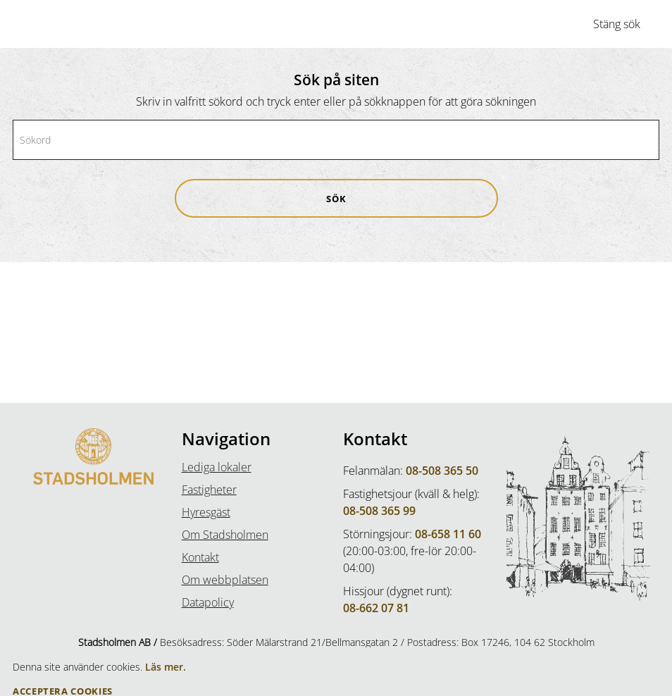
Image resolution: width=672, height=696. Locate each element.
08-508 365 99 (379, 510)
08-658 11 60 (448, 534)
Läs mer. (165, 666)
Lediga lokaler (216, 467)
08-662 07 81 (376, 608)
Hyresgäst (206, 512)
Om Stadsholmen (225, 534)
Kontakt (200, 557)
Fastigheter (209, 489)
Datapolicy (208, 602)
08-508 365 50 (442, 470)
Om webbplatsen (225, 580)
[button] (336, 198)
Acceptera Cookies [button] (63, 691)
